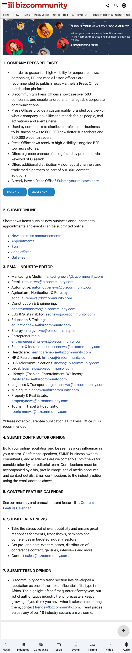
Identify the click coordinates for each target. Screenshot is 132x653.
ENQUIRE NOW (39, 192)
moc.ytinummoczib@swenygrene (51, 330)
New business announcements (36, 236)
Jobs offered (21, 252)
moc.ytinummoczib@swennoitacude (41, 325)
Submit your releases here (78, 181)
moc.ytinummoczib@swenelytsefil (39, 379)
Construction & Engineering (110, 15)
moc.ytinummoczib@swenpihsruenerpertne (46, 341)
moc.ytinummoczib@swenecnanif (73, 347)
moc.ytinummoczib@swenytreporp (39, 401)
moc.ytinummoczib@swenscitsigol (76, 385)
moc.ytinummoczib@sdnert (57, 607)
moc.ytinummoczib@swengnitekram (73, 276)
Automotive (80, 15)
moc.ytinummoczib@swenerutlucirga (41, 298)
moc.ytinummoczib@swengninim (51, 390)
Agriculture (61, 15)
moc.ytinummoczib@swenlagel (47, 368)
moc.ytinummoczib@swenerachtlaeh (61, 352)
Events (16, 246)
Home (6, 15)
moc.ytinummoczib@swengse (70, 314)
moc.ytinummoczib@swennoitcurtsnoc (43, 309)
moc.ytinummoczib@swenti (77, 363)
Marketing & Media (36, 15)
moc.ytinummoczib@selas (46, 556)
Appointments (23, 241)
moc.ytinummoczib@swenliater (47, 282)
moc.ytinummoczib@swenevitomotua (62, 287)
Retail (17, 15)
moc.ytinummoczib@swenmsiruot (39, 411)
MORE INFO (13, 192)
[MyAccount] (124, 5)
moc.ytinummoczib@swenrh (65, 357)
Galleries (18, 257)
